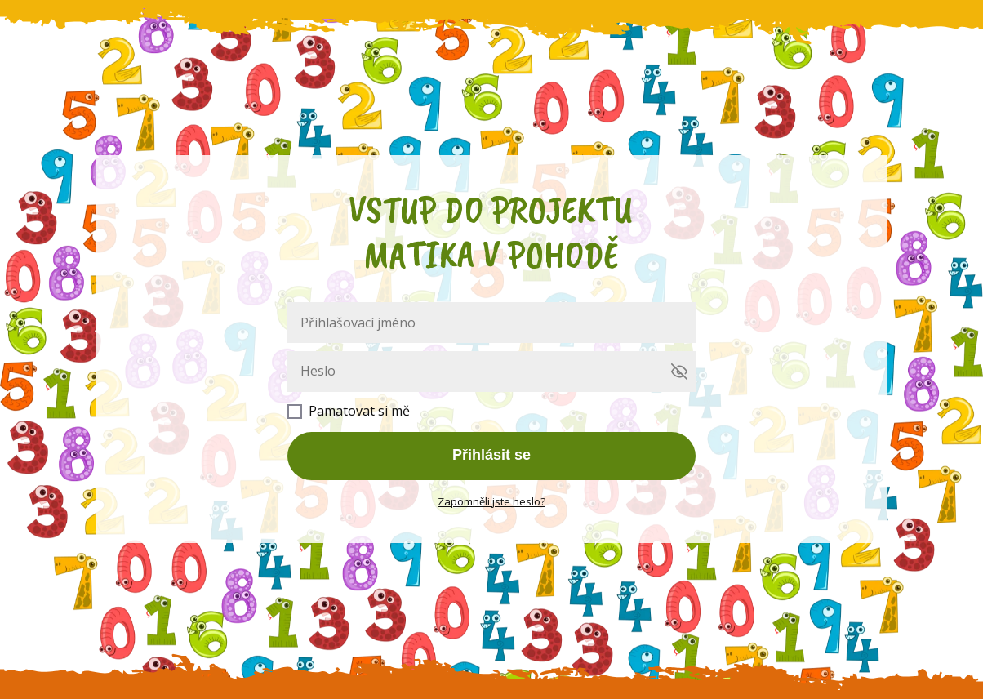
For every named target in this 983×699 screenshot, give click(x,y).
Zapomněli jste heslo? (491, 501)
